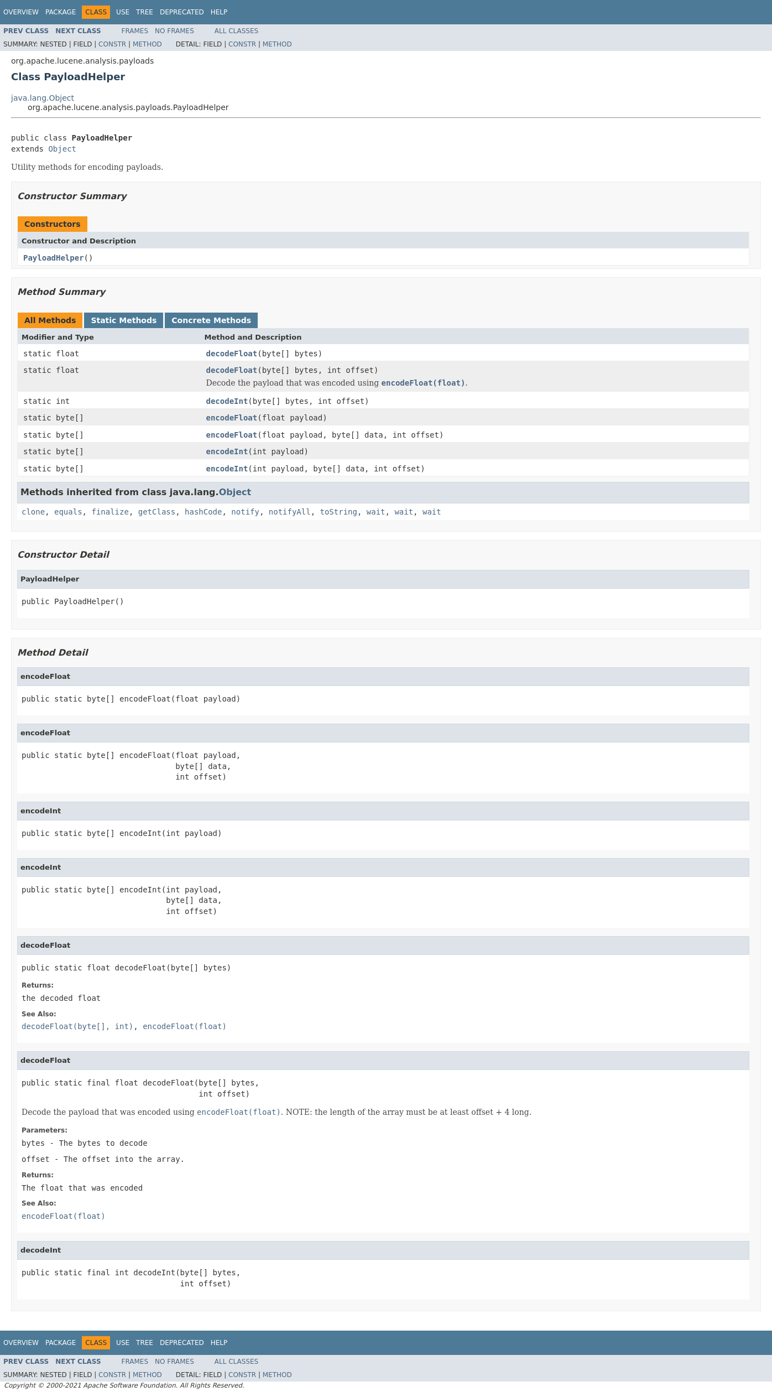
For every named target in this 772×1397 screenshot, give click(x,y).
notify (245, 511)
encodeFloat (232, 417)
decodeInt (227, 401)
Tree (144, 12)
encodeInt (227, 451)
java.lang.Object (42, 98)
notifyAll (290, 511)
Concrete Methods (211, 320)
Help (219, 12)
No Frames (174, 31)
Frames (135, 31)
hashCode (203, 511)
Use (122, 12)
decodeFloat (232, 353)
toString (338, 511)
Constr (112, 44)
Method (147, 44)
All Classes (236, 31)
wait (376, 511)
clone (33, 511)
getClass (156, 511)
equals (68, 511)
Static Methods (124, 320)
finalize (109, 511)
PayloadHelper (53, 257)
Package (60, 12)
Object (62, 148)
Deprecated (182, 12)
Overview (21, 12)
